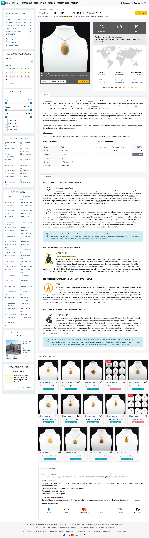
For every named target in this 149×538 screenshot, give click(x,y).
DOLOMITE (26, 230)
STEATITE (26, 314)
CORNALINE (11, 227)
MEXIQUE (11, 171)
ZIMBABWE (27, 182)
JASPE (25, 244)
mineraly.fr (28, 531)
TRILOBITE (26, 317)
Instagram (62, 527)
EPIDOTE (10, 233)
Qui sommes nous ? (61, 524)
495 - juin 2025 (137, 82)
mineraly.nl (96, 531)
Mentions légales (37, 524)
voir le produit (48, 389)
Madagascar (119, 82)
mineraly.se (121, 531)
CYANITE (26, 227)
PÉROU (26, 171)
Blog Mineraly (41, 527)
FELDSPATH (26, 233)
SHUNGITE (11, 308)
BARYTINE (26, 213)
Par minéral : (9, 92)
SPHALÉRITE (11, 314)
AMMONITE (27, 202)
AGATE (10, 197)
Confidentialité (49, 524)
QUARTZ (11, 286)
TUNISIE (10, 176)
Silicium (102, 151)
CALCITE (26, 216)
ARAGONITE (27, 210)
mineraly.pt (108, 531)
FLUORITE (11, 236)
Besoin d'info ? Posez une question (54, 81)
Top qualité (11, 42)
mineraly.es (83, 531)
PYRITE (10, 280)
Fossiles (11, 28)
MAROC (11, 165)
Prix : (6, 100)
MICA (9, 269)
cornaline (44, 382)
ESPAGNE (27, 154)
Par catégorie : (10, 58)
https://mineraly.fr (107, 527)
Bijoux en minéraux (15, 31)
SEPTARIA (26, 303)
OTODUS (26, 275)
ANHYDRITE (27, 205)
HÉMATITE (26, 241)
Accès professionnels (90, 524)
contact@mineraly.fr (90, 527)
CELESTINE (27, 222)
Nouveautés (11, 39)
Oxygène (103, 147)
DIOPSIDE (11, 230)
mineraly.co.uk (42, 531)
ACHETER (141, 13)
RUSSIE (26, 173)
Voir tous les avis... (25, 387)
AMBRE (10, 202)
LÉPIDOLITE (11, 266)
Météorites (11, 34)
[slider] (6, 103)
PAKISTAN (11, 173)
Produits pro (12, 45)
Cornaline (137, 75)
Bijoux (51, 9)
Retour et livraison (76, 524)
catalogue (43, 9)
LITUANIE (27, 159)
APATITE (10, 210)
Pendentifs (60, 9)
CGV (28, 524)
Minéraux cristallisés (16, 22)
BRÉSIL (10, 148)
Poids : (7, 107)
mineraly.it (71, 531)
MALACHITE (27, 266)
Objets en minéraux (15, 25)
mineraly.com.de (57, 531)
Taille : (7, 114)
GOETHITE (11, 241)
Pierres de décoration (16, 19)
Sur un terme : (9, 84)
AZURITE (10, 213)
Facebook (52, 527)
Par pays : (23, 92)
